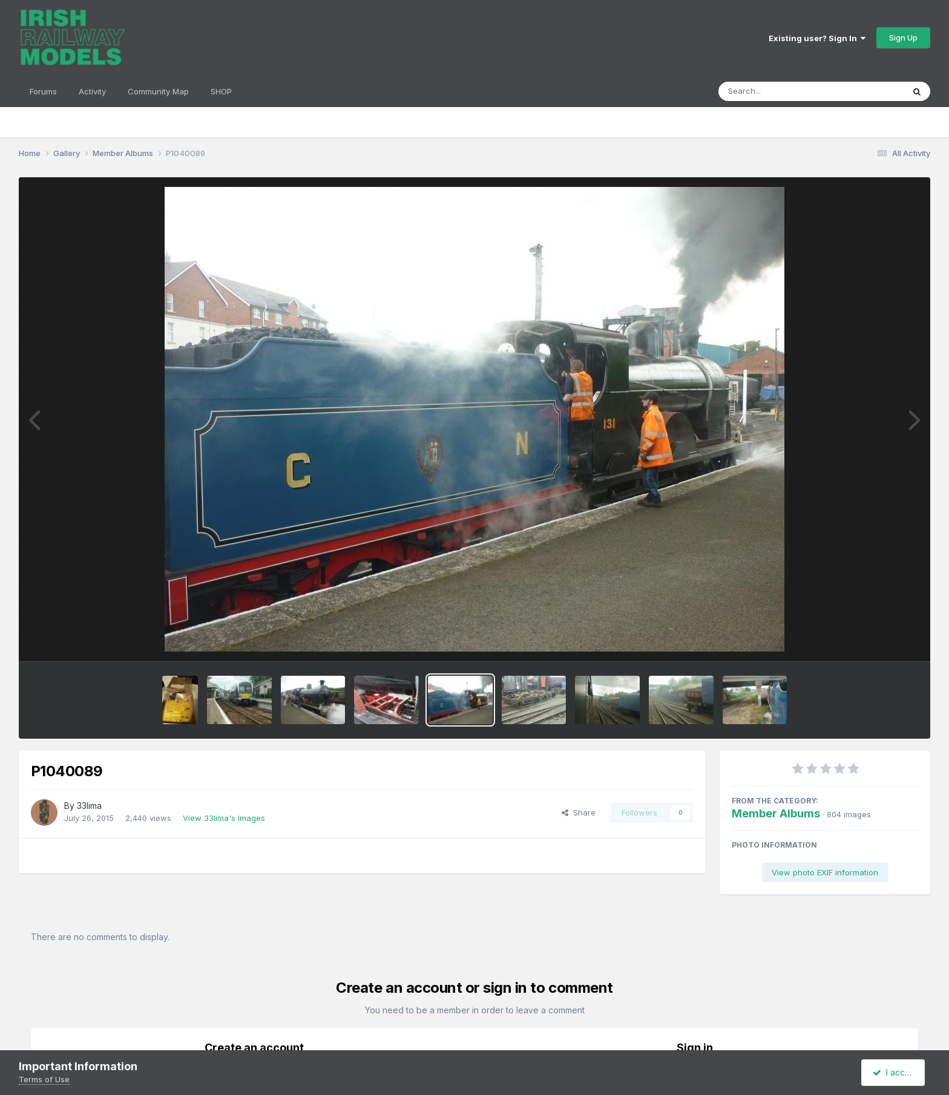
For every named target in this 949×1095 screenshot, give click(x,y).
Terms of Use (44, 1079)
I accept (895, 1072)
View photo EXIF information (825, 872)
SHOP (221, 91)
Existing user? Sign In (817, 38)
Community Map (158, 91)
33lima (89, 805)
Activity (92, 91)
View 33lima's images (224, 818)
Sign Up (903, 37)
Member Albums (776, 813)
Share (579, 812)
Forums (43, 91)
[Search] (778, 91)
